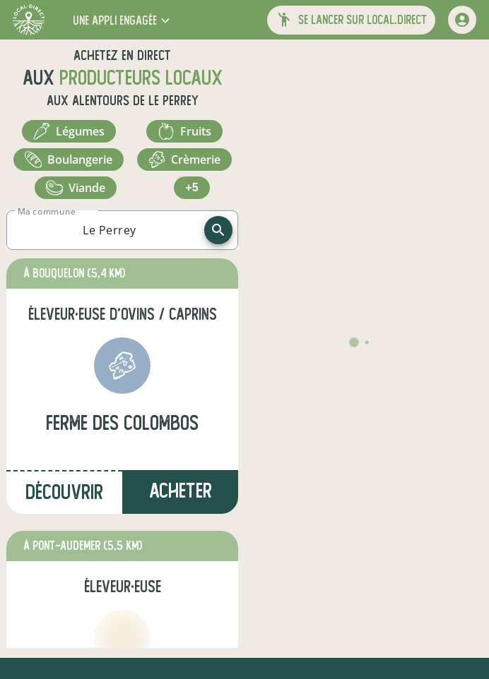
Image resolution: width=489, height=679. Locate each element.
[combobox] (109, 230)
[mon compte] (462, 20)
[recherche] (218, 230)
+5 (191, 187)
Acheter (180, 491)
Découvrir (64, 492)
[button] (123, 20)
